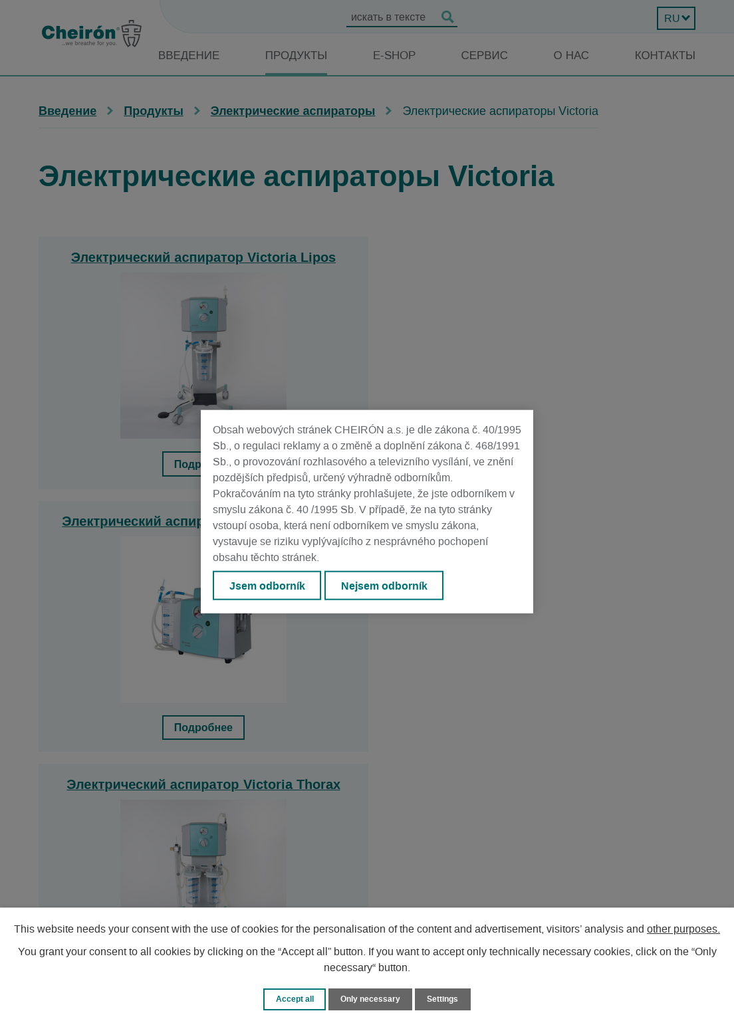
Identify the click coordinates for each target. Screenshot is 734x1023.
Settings (446, 998)
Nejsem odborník (387, 585)
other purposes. (683, 928)
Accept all (291, 998)
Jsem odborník (268, 585)
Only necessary (370, 998)
